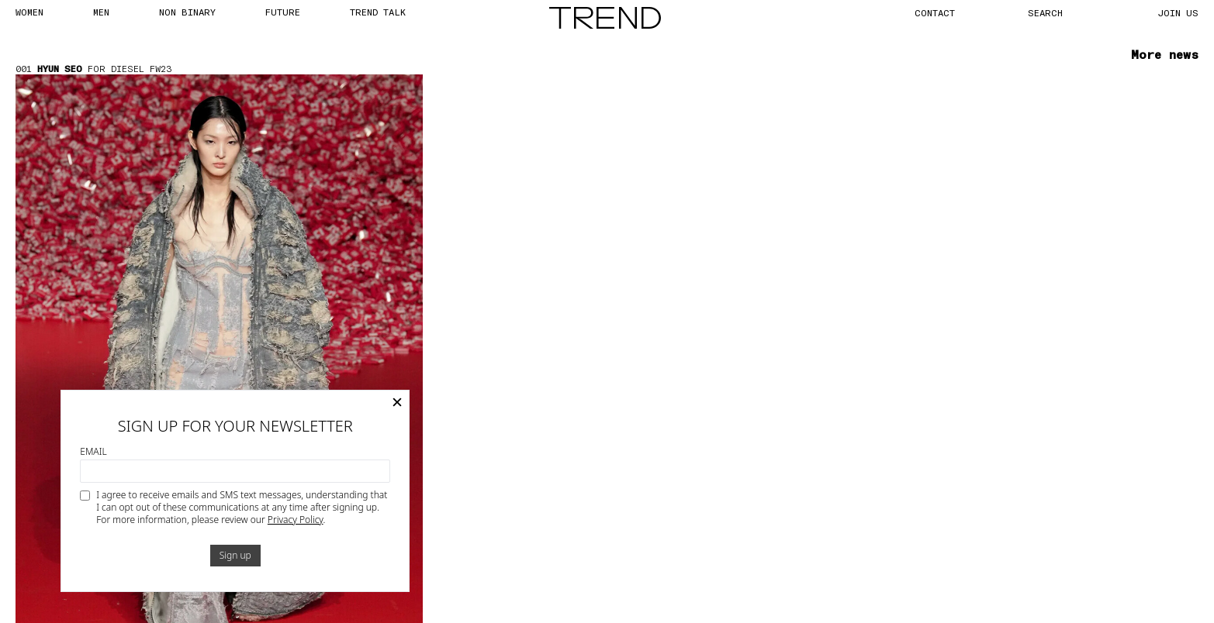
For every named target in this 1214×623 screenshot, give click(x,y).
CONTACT (935, 12)
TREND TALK (378, 11)
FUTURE (282, 11)
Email (93, 452)
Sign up (235, 555)
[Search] (1063, 12)
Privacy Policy (295, 519)
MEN (101, 11)
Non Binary (187, 11)
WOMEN (29, 11)
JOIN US (1178, 12)
